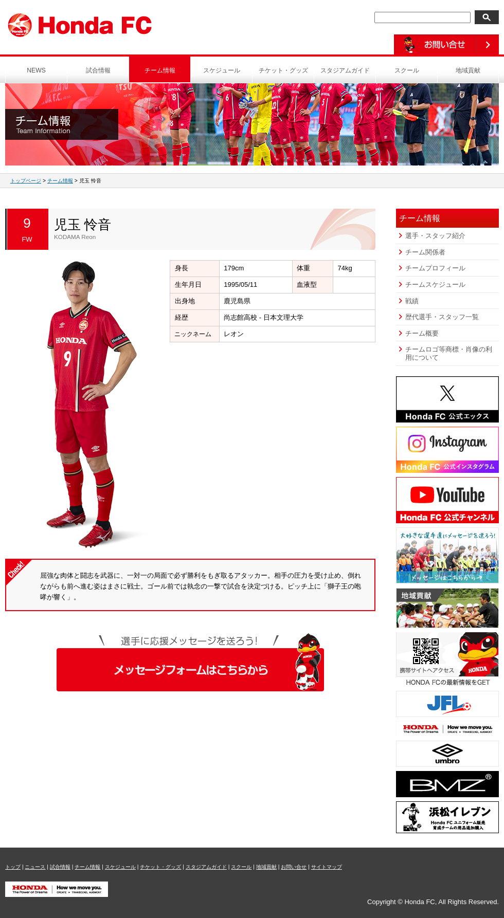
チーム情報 (160, 70)
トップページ (25, 180)
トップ (13, 867)
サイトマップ (326, 867)
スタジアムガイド (345, 70)
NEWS (36, 70)
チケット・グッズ (283, 70)
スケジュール (221, 70)
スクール (406, 70)
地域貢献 (468, 70)
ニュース (35, 867)
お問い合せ (294, 867)
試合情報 (98, 70)
